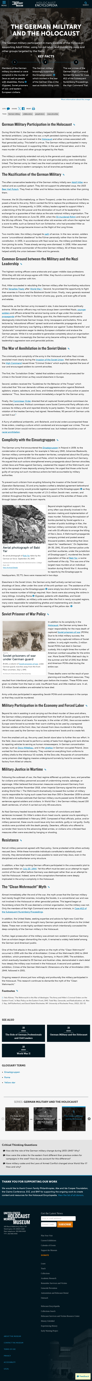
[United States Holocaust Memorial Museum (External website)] (17, 4)
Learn (43, 1264)
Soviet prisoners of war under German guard (19, 657)
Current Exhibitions (48, 1240)
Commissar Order (22, 401)
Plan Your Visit (47, 1236)
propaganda (8, 316)
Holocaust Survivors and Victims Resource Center (60, 1316)
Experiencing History (49, 1326)
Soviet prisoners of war (28, 664)
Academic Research (48, 1278)
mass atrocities (52, 114)
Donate (45, 1255)
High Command (14, 363)
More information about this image (75, 99)
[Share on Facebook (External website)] (23, 109)
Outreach (44, 1298)
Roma (7, 1077)
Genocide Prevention (49, 1288)
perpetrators (39, 114)
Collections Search (48, 1311)
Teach (43, 1268)
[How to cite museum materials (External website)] (8, 109)
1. (2, 997)
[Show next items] (89, 1118)
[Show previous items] (2, 1118)
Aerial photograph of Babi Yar (21, 549)
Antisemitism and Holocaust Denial (54, 1293)
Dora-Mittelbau (25, 747)
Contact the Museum (13, 1343)
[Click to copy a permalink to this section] (74, 125)
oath (47, 234)
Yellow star (9, 1082)
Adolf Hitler (77, 182)
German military (14, 114)
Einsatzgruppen (12, 1072)
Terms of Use (10, 1349)
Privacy (7, 1356)
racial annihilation (11, 432)
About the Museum (12, 1336)
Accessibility (9, 1362)
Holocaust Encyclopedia (50, 1306)
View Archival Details (10, 567)
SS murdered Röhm (66, 217)
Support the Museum (49, 1250)
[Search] (85, 4)
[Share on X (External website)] (19, 109)
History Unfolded (47, 1321)
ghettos (49, 747)
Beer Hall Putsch (10, 189)
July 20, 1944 (30, 868)
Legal (6, 1369)
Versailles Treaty (16, 289)
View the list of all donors (70, 1195)
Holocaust (47, 139)
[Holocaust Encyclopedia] (46, 3)
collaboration (27, 114)
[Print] (33, 109)
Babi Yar (26, 555)
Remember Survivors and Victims (54, 1283)
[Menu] (4, 4)
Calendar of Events (48, 1245)
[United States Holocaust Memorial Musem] (17, 1218)
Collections (45, 1273)
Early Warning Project (49, 1331)
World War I (36, 289)
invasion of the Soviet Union (50, 359)
